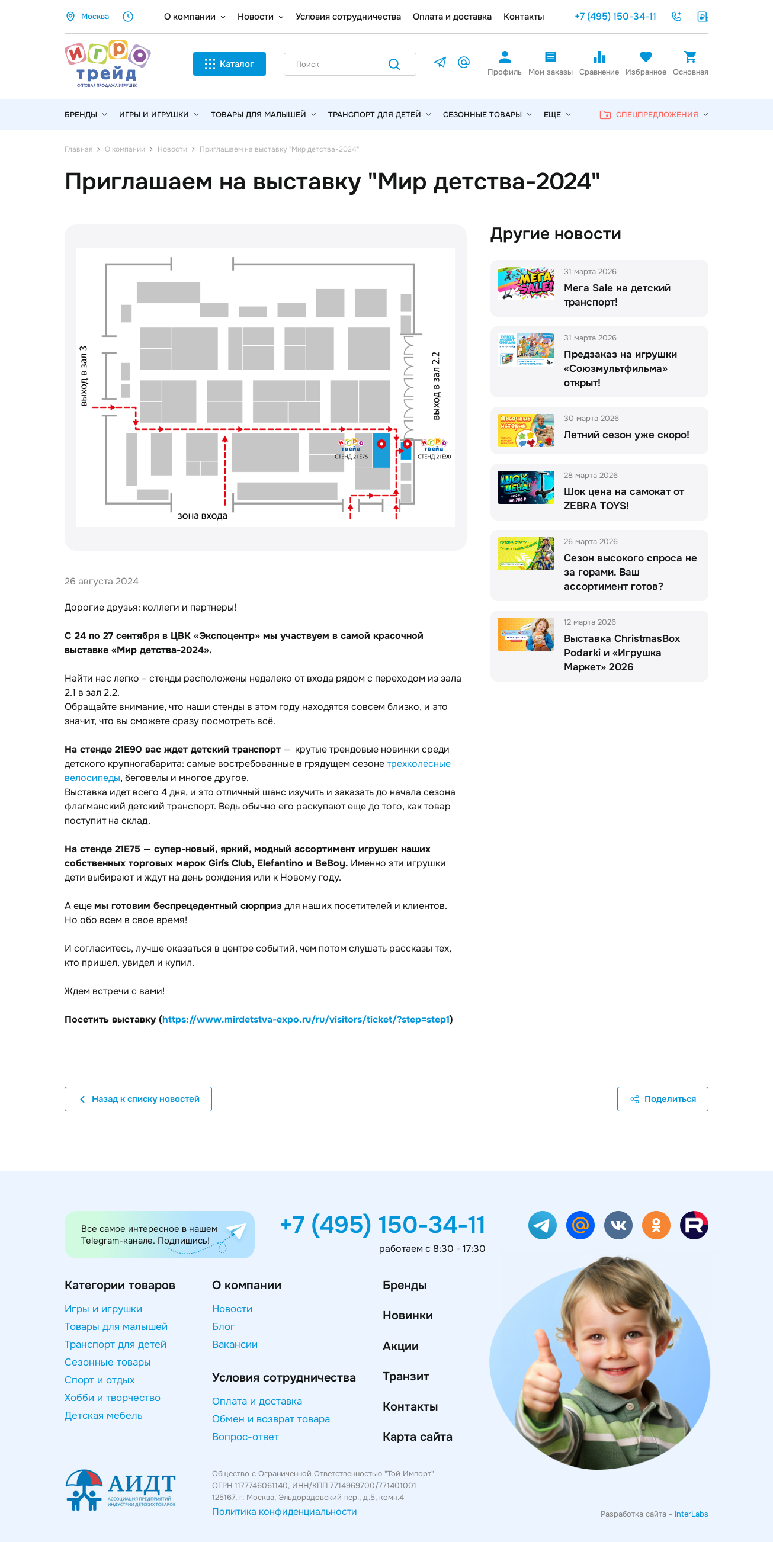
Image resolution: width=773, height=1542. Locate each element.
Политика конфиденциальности (284, 1511)
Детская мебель (104, 1415)
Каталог (229, 64)
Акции (401, 1346)
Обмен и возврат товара (271, 1419)
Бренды (404, 1285)
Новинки (408, 1315)
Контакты (523, 17)
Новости (256, 17)
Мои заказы (550, 63)
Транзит (406, 1376)
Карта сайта (418, 1436)
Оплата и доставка (452, 17)
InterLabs (691, 1514)
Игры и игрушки (159, 115)
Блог (223, 1327)
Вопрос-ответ (245, 1437)
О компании (190, 17)
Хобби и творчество (113, 1398)
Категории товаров (120, 1285)
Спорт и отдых (100, 1380)
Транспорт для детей (379, 115)
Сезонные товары (487, 115)
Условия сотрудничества (348, 17)
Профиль (504, 63)
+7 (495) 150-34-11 (615, 16)
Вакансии (235, 1344)
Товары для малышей (263, 115)
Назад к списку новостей (138, 1099)
